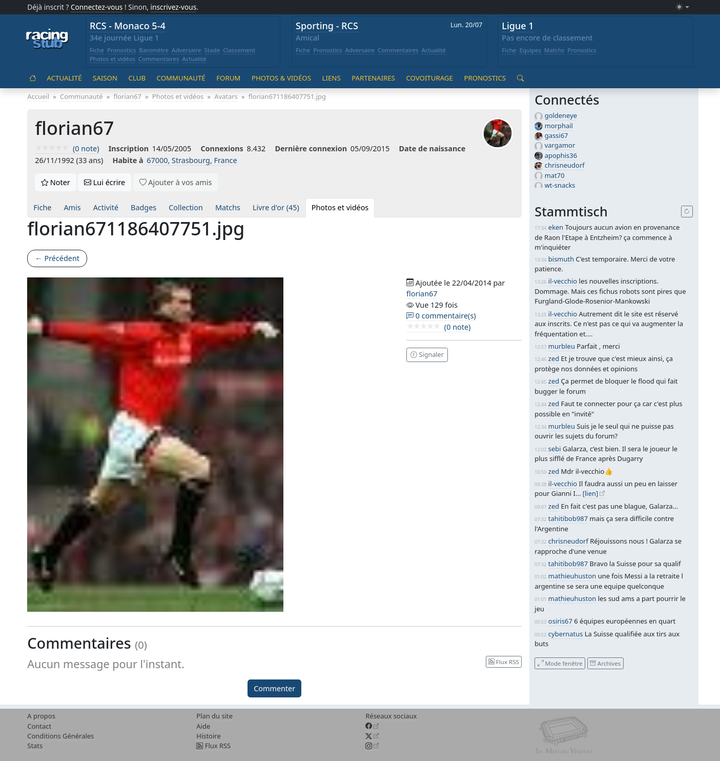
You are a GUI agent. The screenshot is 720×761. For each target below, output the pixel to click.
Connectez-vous (97, 7)
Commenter (274, 688)
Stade (212, 50)
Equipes (530, 50)
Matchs (554, 50)
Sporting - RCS (327, 25)
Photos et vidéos (112, 59)
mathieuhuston (572, 575)
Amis (72, 207)
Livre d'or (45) (276, 207)
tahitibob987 (568, 518)
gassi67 (556, 135)
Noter (55, 182)
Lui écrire (104, 182)
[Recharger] (687, 212)
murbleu (561, 346)
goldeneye (561, 115)
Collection (186, 207)
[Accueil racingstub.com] (47, 39)
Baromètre (154, 50)
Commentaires (158, 59)
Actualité (194, 59)
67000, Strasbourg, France (192, 160)
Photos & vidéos (281, 78)
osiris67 (560, 621)
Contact (39, 726)
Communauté (181, 78)
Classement (239, 50)
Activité (105, 207)
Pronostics (121, 50)
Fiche (97, 50)
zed (553, 358)
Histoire (208, 735)
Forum (228, 78)
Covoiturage (429, 78)
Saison (105, 78)
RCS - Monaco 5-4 (128, 25)
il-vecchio (562, 281)
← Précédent (57, 258)
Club (137, 78)
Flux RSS (213, 745)
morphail (559, 125)
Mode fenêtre (560, 663)
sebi (554, 448)
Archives (605, 663)
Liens (331, 78)
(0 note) (67, 148)
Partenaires (373, 78)
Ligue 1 (517, 25)
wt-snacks (560, 185)
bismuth (561, 259)
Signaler (427, 354)
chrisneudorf (565, 165)
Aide (203, 726)
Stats (35, 745)
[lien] (591, 493)
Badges (143, 207)
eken (556, 227)
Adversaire (186, 50)
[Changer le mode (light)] (682, 7)
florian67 (421, 293)
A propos (41, 715)
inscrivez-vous (174, 7)
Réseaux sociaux (391, 715)
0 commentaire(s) (441, 316)
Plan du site (214, 715)
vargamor (560, 145)
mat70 (555, 175)
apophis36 (561, 155)
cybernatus (565, 633)
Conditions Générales (60, 735)
